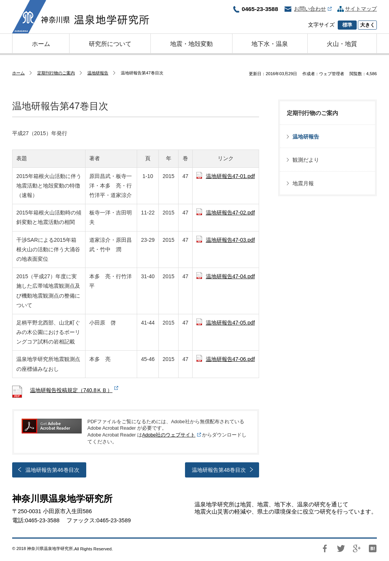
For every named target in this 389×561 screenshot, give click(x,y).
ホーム (18, 73)
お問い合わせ (313, 9)
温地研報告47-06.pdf (230, 359)
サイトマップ (361, 9)
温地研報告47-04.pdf (230, 276)
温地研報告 (97, 73)
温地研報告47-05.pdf (230, 323)
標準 (347, 25)
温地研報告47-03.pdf (230, 240)
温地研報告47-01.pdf (230, 176)
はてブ (372, 548)
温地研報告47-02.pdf (230, 213)
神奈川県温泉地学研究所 (80, 16)
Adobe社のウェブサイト (168, 435)
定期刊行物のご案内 (56, 73)
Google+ (357, 548)
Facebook (325, 548)
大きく (367, 25)
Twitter (341, 548)
